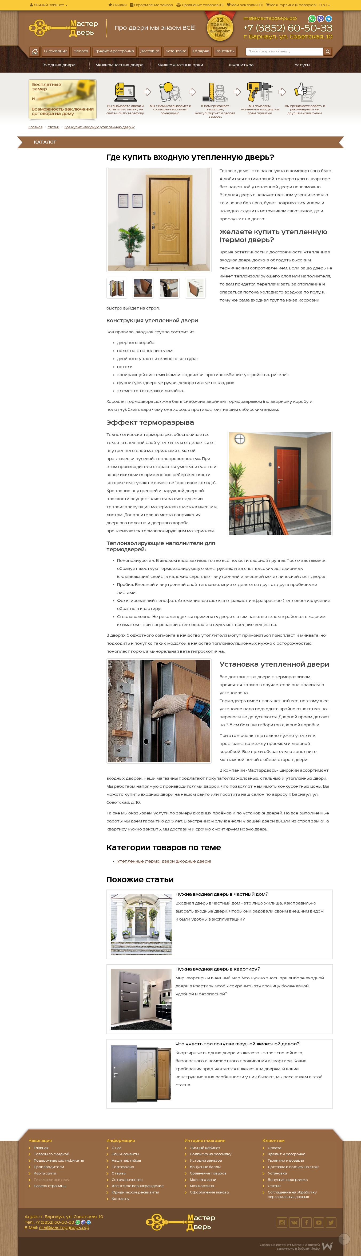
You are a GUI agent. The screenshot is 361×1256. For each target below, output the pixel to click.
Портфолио (123, 1167)
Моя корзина (202, 1186)
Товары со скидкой (51, 1154)
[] (298, 5)
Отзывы (119, 1174)
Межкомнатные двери (120, 65)
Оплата (274, 1148)
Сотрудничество (127, 1180)
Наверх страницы (50, 1186)
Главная (35, 127)
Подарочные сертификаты (59, 1161)
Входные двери (59, 65)
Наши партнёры (126, 1161)
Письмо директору (51, 1180)
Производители (49, 1167)
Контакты (120, 1199)
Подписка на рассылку (211, 1154)
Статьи (53, 127)
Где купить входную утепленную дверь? (100, 127)
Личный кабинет (205, 1148)
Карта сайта (45, 1174)
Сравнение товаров (208, 1174)
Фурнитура (241, 65)
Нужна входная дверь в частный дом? (222, 894)
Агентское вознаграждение (138, 1186)
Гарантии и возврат (286, 1161)
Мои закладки (203, 1180)
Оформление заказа (209, 1193)
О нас (116, 1148)
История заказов (206, 1161)
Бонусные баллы (205, 1167)
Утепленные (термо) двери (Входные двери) (164, 861)
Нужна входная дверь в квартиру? (218, 969)
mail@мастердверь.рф (270, 18)
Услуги (302, 65)
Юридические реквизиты (135, 1193)
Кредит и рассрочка (286, 1154)
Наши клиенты (125, 1154)
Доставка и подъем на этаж (293, 1167)
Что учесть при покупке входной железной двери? (238, 1044)
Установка (277, 1174)
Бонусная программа (288, 1180)
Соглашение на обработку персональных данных (292, 1195)
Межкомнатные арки (180, 65)
